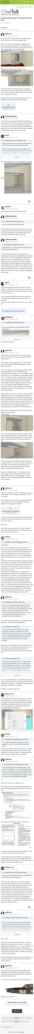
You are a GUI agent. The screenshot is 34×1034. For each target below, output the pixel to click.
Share (17, 1018)
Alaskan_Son (9, 694)
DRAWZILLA (9, 317)
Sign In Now (17, 1011)
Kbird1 (7, 282)
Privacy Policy (21, 1032)
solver (19, 244)
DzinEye (7, 537)
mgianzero (5, 27)
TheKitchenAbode (11, 116)
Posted (11, 36)
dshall (7, 135)
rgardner (8, 206)
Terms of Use (11, 1032)
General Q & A (15, 29)
